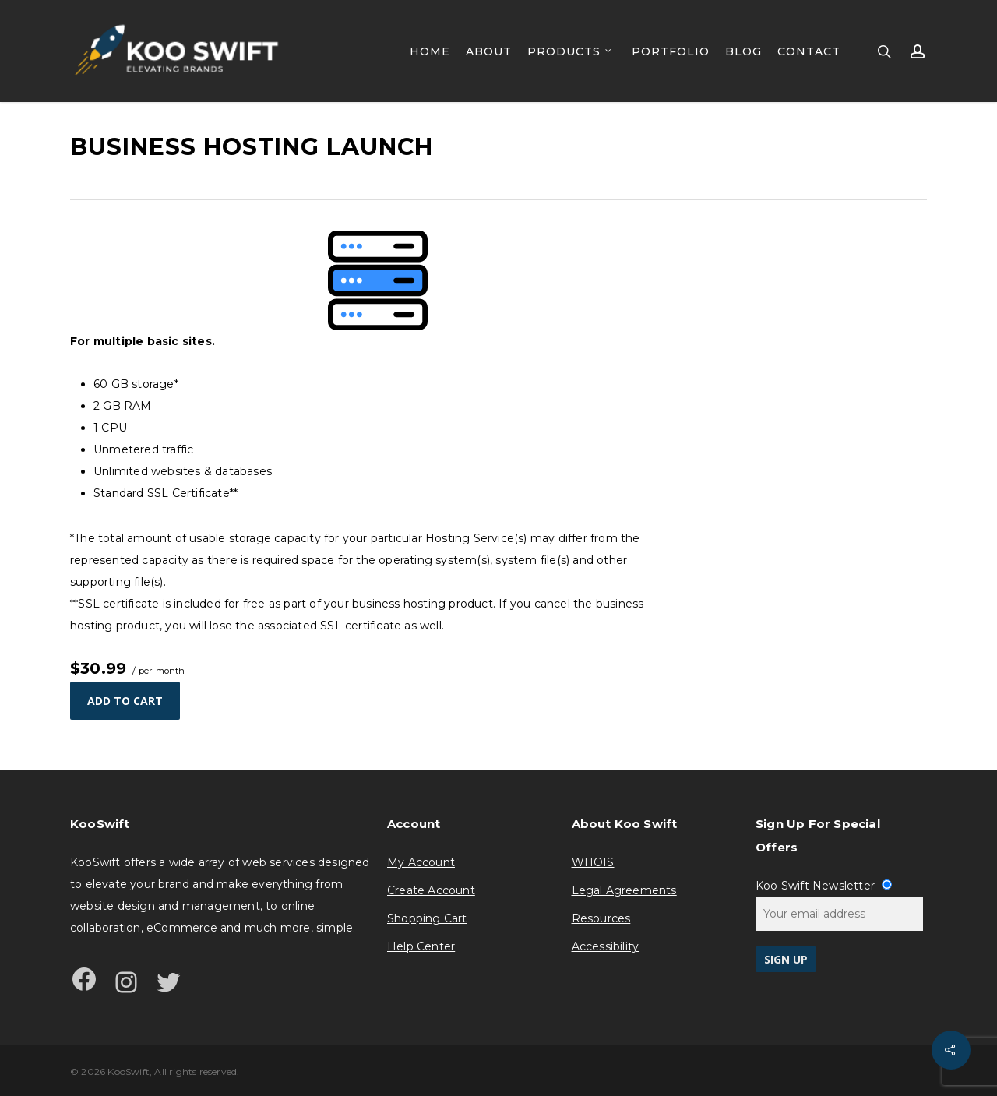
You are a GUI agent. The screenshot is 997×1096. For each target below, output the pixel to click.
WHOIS (593, 862)
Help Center (421, 946)
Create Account (431, 890)
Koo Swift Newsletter (824, 886)
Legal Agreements (624, 890)
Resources (601, 918)
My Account (421, 862)
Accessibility (605, 946)
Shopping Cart (427, 918)
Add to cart (125, 700)
